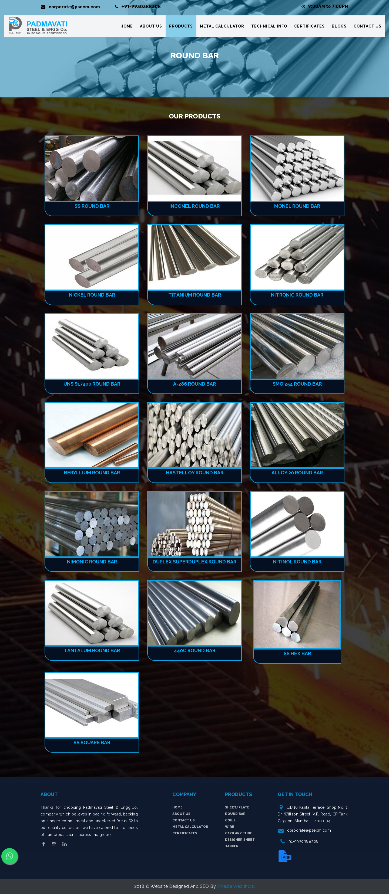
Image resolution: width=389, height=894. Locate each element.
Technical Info (269, 27)
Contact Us (367, 27)
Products (181, 27)
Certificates (309, 27)
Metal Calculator (222, 27)
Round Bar (235, 814)
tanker (232, 846)
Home (126, 27)
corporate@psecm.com (309, 830)
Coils (230, 820)
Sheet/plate (237, 807)
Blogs (339, 27)
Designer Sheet (240, 840)
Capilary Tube (238, 833)
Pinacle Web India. (236, 886)
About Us (151, 27)
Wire (229, 827)
